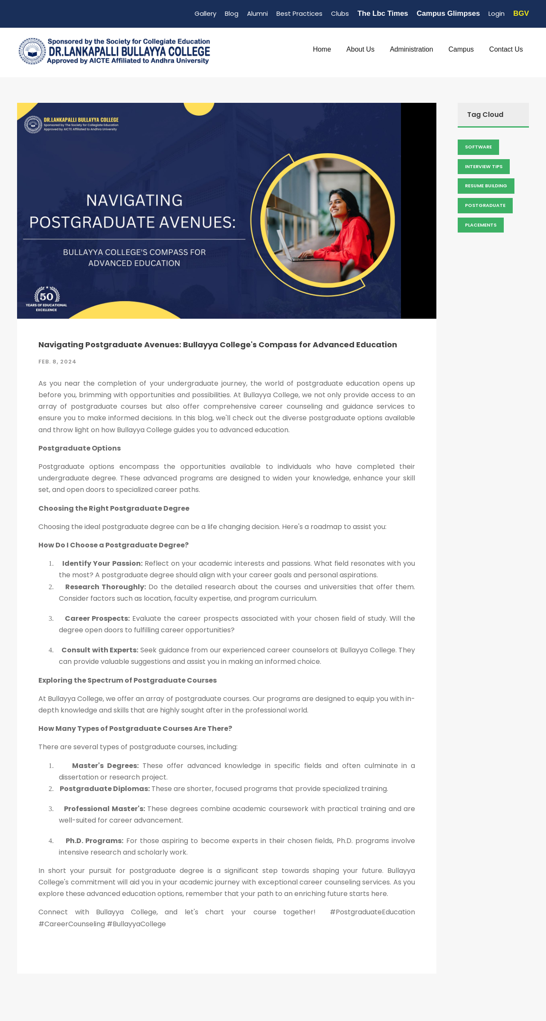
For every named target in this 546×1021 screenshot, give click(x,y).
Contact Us (506, 49)
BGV (521, 13)
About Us (360, 49)
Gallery (205, 13)
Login (496, 13)
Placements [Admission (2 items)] (481, 224)
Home (322, 49)
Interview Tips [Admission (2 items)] (483, 166)
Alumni (257, 13)
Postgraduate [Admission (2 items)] (485, 205)
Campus (461, 49)
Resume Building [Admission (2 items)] (486, 185)
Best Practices (299, 13)
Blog (231, 13)
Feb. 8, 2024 (57, 362)
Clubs (340, 13)
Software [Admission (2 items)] (478, 146)
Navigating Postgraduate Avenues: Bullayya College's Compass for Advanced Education (217, 344)
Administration (411, 49)
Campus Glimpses (448, 13)
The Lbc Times (382, 13)
